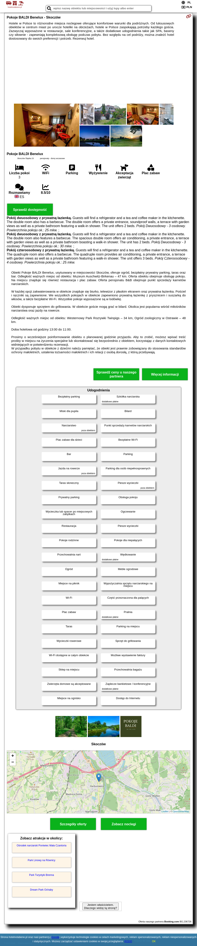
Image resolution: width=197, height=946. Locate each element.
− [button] (12, 762)
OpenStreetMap (181, 811)
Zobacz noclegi (124, 824)
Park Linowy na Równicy (41, 860)
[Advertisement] (98, 72)
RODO (128, 941)
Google (55, 937)
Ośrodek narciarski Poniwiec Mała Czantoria (41, 845)
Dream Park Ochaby (41, 889)
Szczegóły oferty (73, 824)
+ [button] (12, 756)
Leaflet (165, 811)
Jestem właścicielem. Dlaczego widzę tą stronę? (100, 906)
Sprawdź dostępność (30, 209)
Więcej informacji (165, 374)
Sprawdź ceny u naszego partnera (116, 374)
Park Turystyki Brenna (41, 875)
